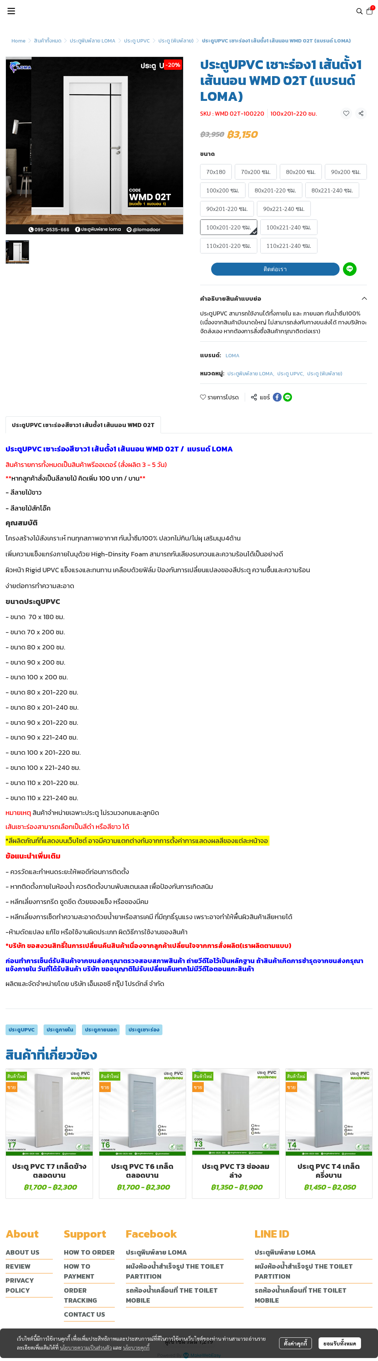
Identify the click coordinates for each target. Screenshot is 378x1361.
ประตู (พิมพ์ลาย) (175, 41)
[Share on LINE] (287, 397)
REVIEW (18, 1266)
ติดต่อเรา (275, 269)
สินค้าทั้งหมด (47, 41)
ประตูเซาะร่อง (143, 1030)
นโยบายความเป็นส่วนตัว (86, 1347)
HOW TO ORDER (89, 1252)
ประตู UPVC (137, 41)
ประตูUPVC (21, 1030)
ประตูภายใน (60, 1030)
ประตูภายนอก (101, 1030)
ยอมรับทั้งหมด (339, 1343)
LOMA (233, 355)
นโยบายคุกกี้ (136, 1347)
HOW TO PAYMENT (79, 1271)
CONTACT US (84, 1314)
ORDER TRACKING (80, 1295)
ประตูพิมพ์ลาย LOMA (93, 41)
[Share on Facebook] (277, 397)
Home (18, 41)
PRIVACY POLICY (20, 1285)
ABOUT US (22, 1252)
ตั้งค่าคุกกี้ (295, 1343)
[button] (359, 11)
